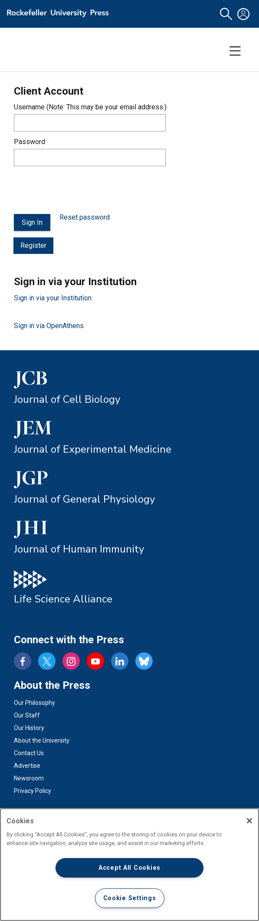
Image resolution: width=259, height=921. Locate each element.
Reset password (84, 217)
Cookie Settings (129, 898)
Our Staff (27, 715)
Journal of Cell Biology (67, 399)
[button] (226, 14)
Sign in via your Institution (53, 298)
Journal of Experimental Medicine (92, 449)
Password (29, 142)
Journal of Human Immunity (79, 549)
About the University (41, 740)
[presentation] (80, 190)
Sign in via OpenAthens (49, 326)
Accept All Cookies (129, 868)
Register (33, 245)
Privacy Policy (32, 790)
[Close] (249, 820)
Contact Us (29, 753)
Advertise (27, 765)
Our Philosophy (34, 702)
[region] (129, 864)
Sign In (32, 222)
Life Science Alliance (63, 599)
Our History (29, 727)
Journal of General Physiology (84, 499)
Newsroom (29, 778)
